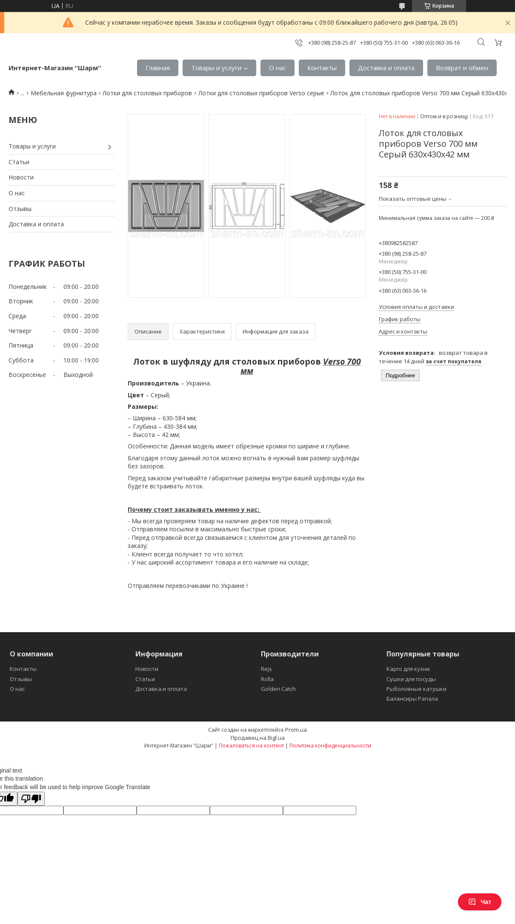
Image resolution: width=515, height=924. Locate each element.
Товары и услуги (216, 67)
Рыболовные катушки (416, 689)
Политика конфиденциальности (330, 745)
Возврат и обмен (462, 67)
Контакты (322, 67)
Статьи (19, 162)
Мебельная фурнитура (64, 93)
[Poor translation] (31, 799)
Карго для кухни (408, 669)
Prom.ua (296, 729)
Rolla (267, 679)
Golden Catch (278, 689)
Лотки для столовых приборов (147, 93)
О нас (277, 67)
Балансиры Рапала (412, 698)
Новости (21, 177)
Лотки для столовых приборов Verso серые (261, 93)
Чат (479, 902)
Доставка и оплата (386, 67)
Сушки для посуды (411, 679)
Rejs (266, 669)
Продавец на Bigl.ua (258, 737)
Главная (158, 67)
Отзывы (20, 209)
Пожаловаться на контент (251, 745)
